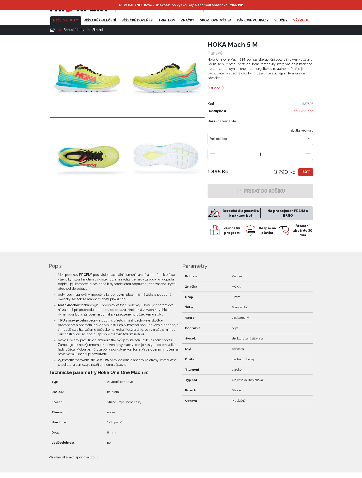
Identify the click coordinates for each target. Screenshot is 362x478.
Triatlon (166, 20)
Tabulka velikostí (301, 130)
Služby (281, 20)
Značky (187, 20)
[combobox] (260, 140)
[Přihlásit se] (242, 8)
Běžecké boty (65, 20)
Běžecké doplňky (137, 20)
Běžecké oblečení (100, 20)
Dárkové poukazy (253, 20)
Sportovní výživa (215, 20)
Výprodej (302, 20)
